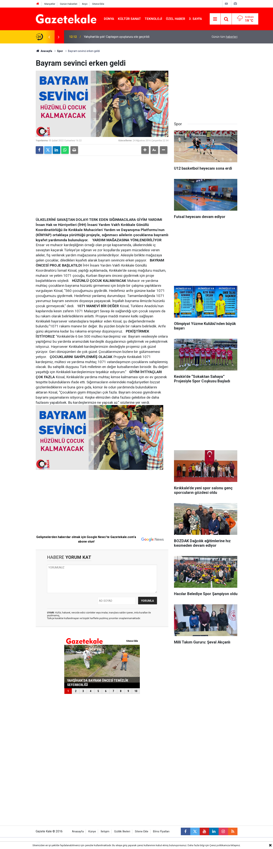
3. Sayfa (195, 19)
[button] (145, 150)
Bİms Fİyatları (161, 831)
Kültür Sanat (129, 19)
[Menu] (215, 19)
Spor (60, 51)
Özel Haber (175, 19)
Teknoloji (153, 19)
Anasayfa (44, 51)
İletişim (105, 831)
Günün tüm (224, 37)
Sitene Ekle (98, 3)
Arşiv (84, 3)
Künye (92, 831)
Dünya (109, 19)
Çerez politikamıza (220, 845)
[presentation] (49, 37)
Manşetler (49, 3)
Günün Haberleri (68, 3)
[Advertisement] (18, 100)
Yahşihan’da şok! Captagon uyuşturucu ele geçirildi (116, 37)
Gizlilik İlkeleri (122, 831)
